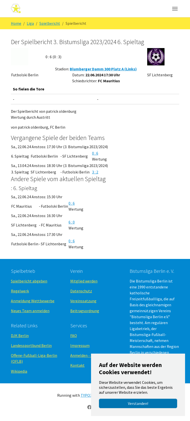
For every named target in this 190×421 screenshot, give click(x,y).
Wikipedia (19, 371)
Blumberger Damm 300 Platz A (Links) (103, 68)
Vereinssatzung (83, 300)
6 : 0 (72, 222)
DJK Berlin (20, 335)
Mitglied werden (83, 281)
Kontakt (77, 365)
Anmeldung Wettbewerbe (32, 300)
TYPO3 (86, 395)
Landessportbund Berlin (31, 345)
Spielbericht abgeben (29, 281)
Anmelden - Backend (87, 355)
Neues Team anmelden (30, 310)
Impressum (80, 345)
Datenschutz (81, 290)
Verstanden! (138, 403)
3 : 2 (95, 171)
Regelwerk (20, 290)
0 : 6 (95, 153)
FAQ (73, 335)
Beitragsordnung (84, 310)
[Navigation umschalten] (175, 8)
